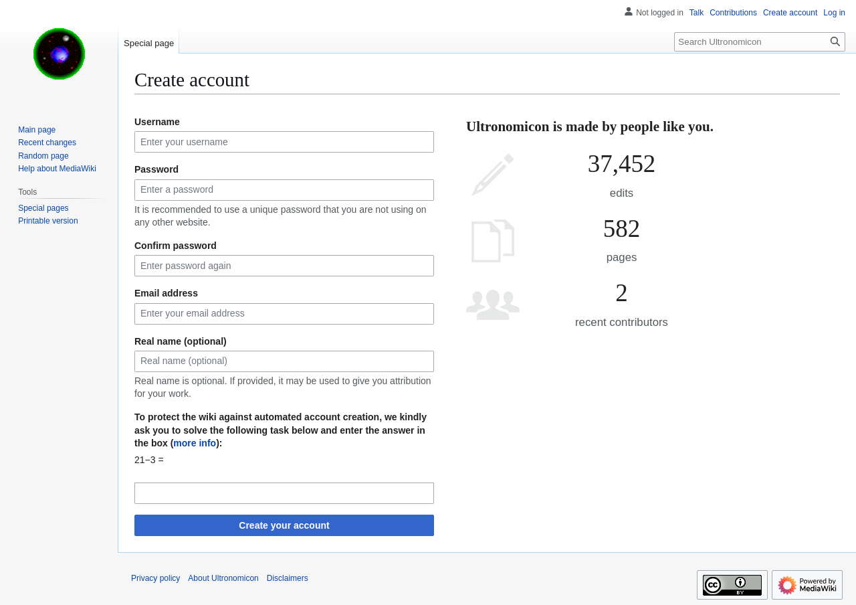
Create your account (284, 525)
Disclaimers (287, 578)
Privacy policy (155, 578)
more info (194, 443)
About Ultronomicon (223, 578)
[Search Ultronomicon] (759, 42)
